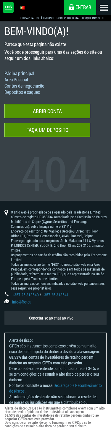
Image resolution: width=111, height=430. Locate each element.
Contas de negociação (24, 86)
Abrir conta (47, 111)
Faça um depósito (47, 129)
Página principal (19, 73)
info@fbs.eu (21, 302)
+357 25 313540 (25, 295)
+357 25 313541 (55, 295)
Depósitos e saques (22, 92)
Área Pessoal (16, 79)
